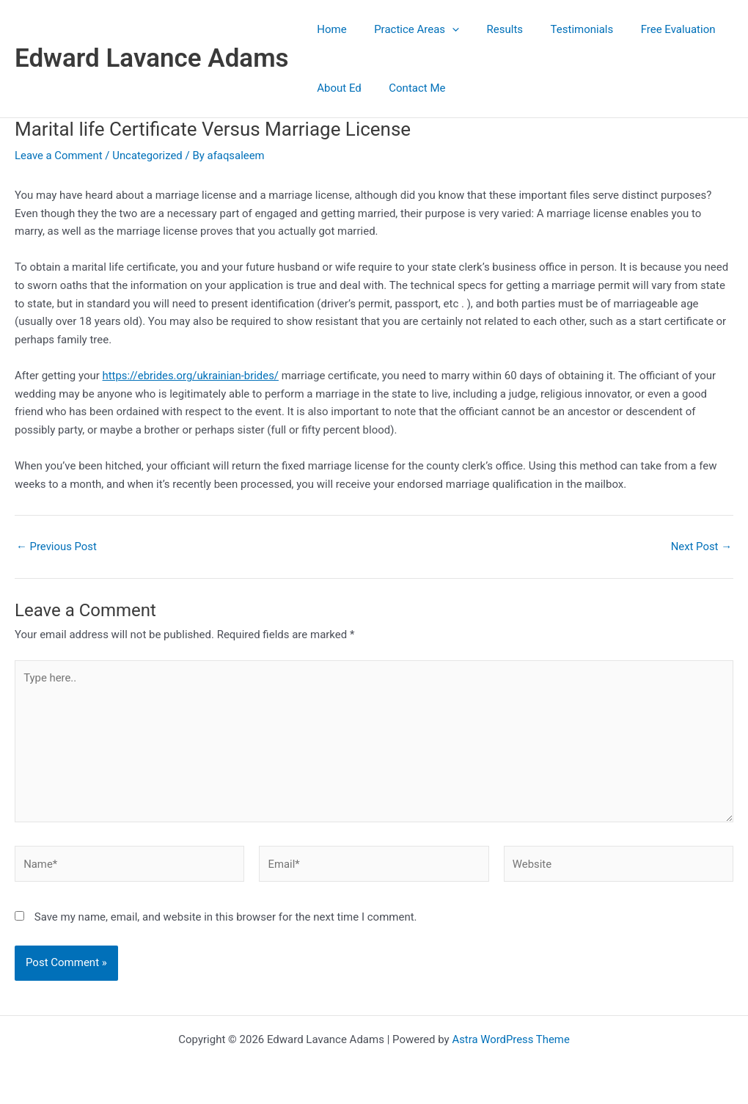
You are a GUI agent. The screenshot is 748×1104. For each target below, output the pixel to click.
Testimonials (562, 29)
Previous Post (57, 546)
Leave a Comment (59, 155)
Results (491, 29)
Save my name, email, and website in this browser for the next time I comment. (225, 919)
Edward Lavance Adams (152, 58)
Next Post (701, 546)
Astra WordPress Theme (511, 1039)
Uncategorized (148, 155)
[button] (444, 29)
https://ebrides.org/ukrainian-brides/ (191, 375)
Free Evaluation (653, 29)
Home (329, 29)
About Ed (337, 88)
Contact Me (409, 88)
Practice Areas (408, 29)
